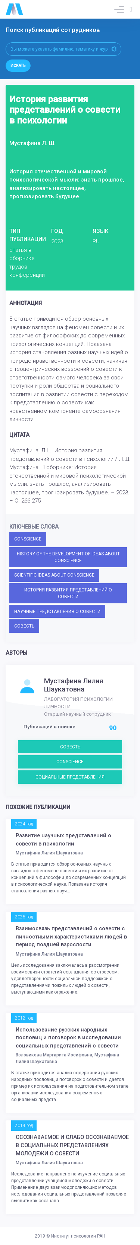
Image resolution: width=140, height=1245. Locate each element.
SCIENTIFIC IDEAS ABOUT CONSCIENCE (54, 575)
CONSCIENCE (27, 539)
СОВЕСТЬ (24, 626)
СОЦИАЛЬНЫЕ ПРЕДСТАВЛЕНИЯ (70, 777)
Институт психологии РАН (78, 1236)
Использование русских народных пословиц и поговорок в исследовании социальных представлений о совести (68, 1038)
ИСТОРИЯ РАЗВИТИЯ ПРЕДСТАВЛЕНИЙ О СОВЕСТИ (68, 593)
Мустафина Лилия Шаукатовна (73, 685)
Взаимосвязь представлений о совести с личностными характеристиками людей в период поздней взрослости (71, 936)
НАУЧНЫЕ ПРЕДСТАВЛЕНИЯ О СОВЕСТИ (57, 611)
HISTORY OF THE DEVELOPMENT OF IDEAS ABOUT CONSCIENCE (68, 557)
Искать (18, 66)
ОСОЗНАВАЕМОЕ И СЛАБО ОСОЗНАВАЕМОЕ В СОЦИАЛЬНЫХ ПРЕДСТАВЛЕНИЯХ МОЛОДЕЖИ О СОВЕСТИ (72, 1145)
